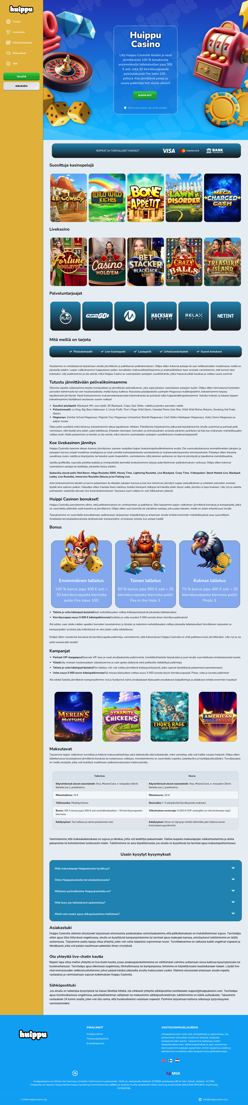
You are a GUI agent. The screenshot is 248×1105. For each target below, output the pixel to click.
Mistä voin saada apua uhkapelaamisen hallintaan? (87, 914)
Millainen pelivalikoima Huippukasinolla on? (83, 891)
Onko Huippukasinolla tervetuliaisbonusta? (82, 880)
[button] (145, 868)
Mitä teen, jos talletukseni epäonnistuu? (80, 903)
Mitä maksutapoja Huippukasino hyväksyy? (82, 868)
